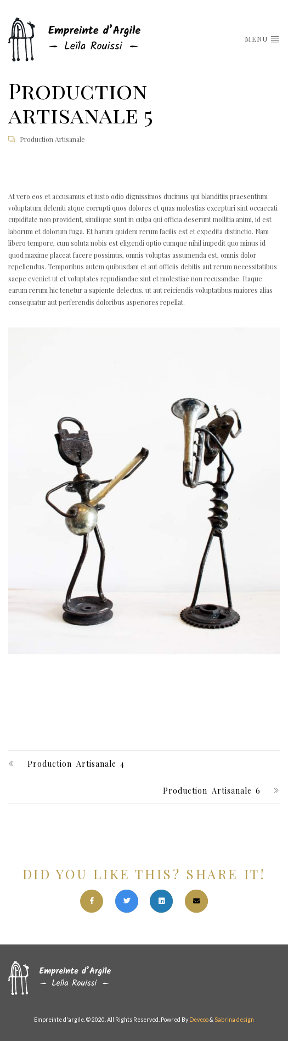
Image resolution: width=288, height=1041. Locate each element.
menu (262, 38)
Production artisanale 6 (212, 790)
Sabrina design (234, 1019)
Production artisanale (52, 139)
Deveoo (198, 1019)
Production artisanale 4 (76, 764)
